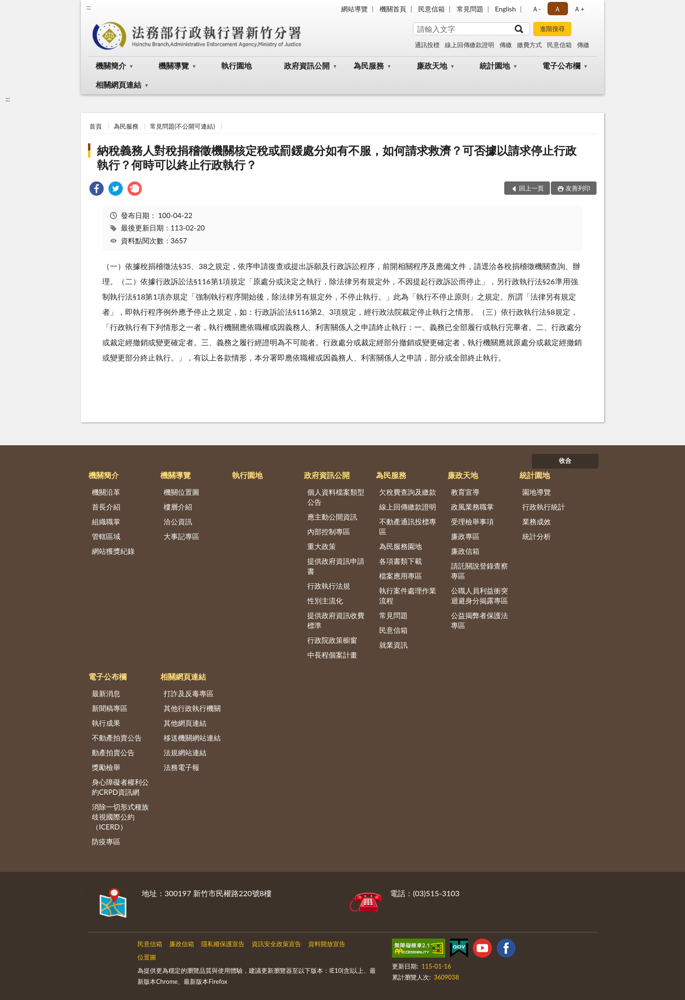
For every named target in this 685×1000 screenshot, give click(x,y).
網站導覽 (354, 9)
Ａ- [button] (536, 9)
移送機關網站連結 (192, 737)
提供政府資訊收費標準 (335, 620)
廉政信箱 (465, 551)
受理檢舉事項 (472, 521)
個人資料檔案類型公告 (335, 497)
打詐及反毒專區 (189, 693)
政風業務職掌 (472, 506)
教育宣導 (465, 492)
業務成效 (536, 521)
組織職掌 (106, 521)
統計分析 (536, 536)
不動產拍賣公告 (117, 737)
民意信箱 (431, 9)
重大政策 (321, 546)
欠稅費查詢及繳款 (407, 492)
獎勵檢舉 (106, 767)
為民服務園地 (400, 546)
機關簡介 (111, 65)
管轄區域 (106, 536)
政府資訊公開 (307, 65)
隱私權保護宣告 (223, 944)
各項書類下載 (400, 561)
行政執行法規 (328, 585)
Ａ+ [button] (579, 9)
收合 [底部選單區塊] (565, 460)
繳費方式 (529, 45)
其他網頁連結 (185, 723)
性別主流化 (325, 600)
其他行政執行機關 (192, 708)
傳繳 (505, 45)
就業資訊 (393, 644)
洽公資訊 (178, 521)
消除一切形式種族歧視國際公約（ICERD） (120, 816)
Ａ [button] (557, 9)
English (505, 9)
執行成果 (106, 723)
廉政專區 (465, 536)
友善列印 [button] (578, 188)
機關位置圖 (181, 492)
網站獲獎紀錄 (113, 551)
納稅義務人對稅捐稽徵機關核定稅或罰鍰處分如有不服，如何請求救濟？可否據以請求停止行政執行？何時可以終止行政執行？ (337, 157)
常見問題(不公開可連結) (182, 126)
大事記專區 (181, 536)
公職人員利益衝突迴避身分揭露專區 (479, 595)
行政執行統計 (543, 506)
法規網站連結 (185, 752)
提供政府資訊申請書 (335, 566)
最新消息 (106, 693)
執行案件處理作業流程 (407, 595)
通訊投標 (427, 45)
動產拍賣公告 (113, 752)
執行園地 (236, 65)
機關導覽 (173, 65)
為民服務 (368, 65)
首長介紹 (106, 506)
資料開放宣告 (326, 944)
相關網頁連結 (118, 84)
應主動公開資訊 (332, 516)
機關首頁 (393, 9)
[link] (96, 189)
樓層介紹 (178, 506)
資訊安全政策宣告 (276, 944)
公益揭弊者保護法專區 (479, 620)
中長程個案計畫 (332, 654)
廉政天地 (432, 65)
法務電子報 (181, 767)
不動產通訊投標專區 (407, 526)
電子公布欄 (561, 65)
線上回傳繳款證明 (469, 45)
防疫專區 (106, 841)
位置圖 (146, 957)
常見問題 (470, 9)
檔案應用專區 (400, 575)
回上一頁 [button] (531, 188)
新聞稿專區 (109, 708)
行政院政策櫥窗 (332, 640)
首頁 (95, 126)
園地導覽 (536, 492)
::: (88, 7)
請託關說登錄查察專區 (479, 570)
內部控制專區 (328, 531)
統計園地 (495, 65)
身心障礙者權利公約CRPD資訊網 (120, 787)
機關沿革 (106, 492)
